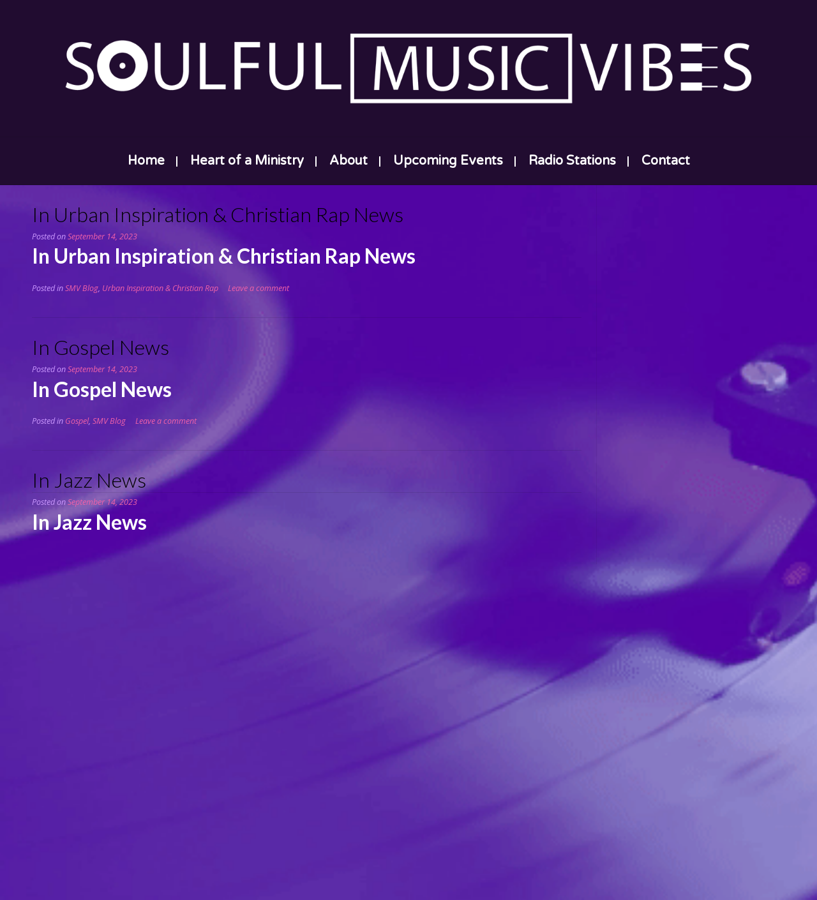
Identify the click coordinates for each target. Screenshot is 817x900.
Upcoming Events (448, 161)
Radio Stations (572, 161)
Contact (665, 161)
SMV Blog (81, 288)
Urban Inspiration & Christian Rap (160, 288)
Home (146, 161)
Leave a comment (258, 288)
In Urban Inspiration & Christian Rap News (217, 214)
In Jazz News (89, 479)
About (348, 161)
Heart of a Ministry (247, 161)
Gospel (77, 421)
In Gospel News (100, 346)
